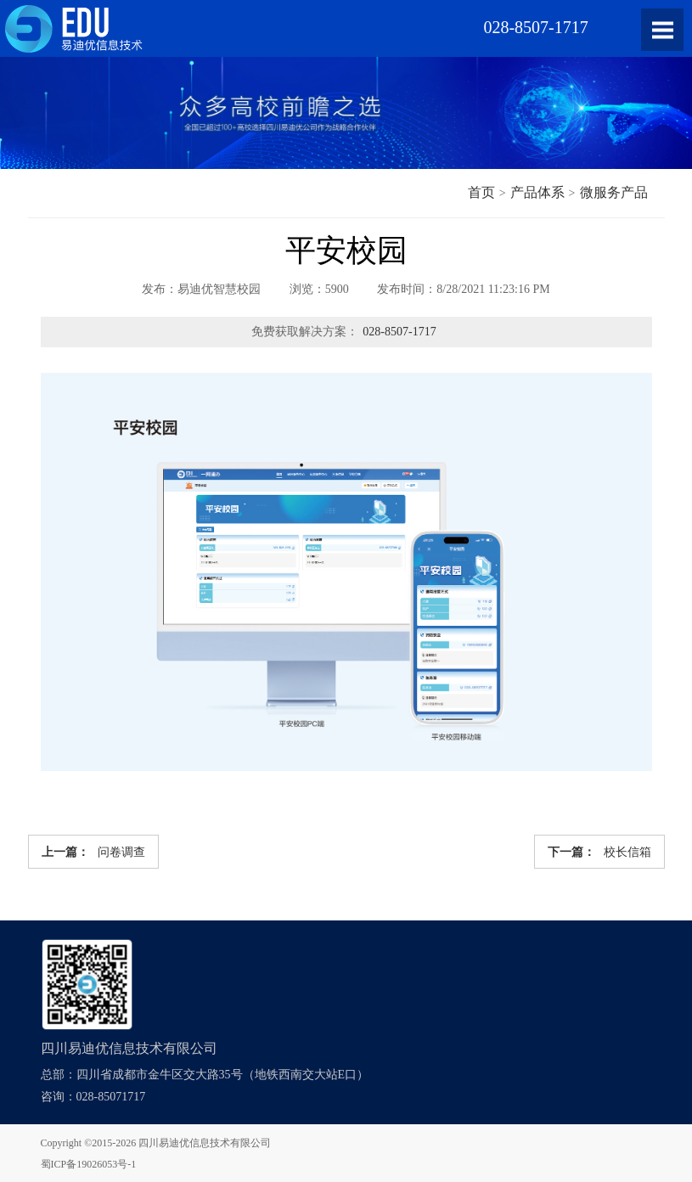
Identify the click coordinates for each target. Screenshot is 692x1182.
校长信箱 (599, 852)
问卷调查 (93, 852)
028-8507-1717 (399, 331)
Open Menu (662, 29)
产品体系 (537, 192)
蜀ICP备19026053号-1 (89, 1164)
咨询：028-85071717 (93, 1096)
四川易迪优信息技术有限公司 (204, 1143)
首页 (481, 192)
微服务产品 (614, 192)
